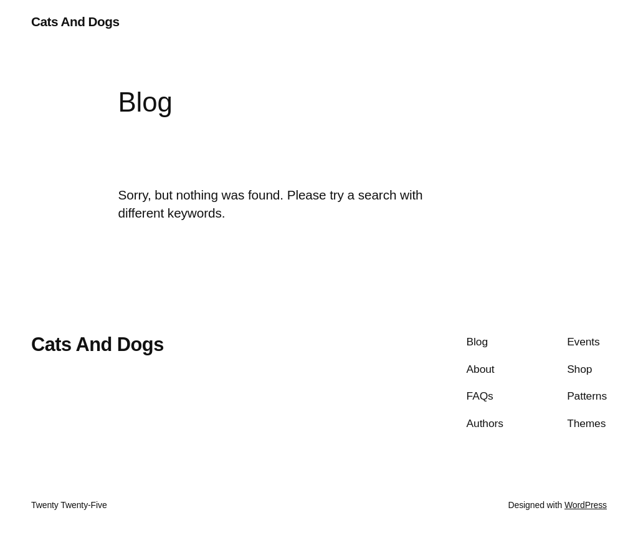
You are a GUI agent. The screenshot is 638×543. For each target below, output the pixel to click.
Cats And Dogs (75, 21)
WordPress (585, 505)
